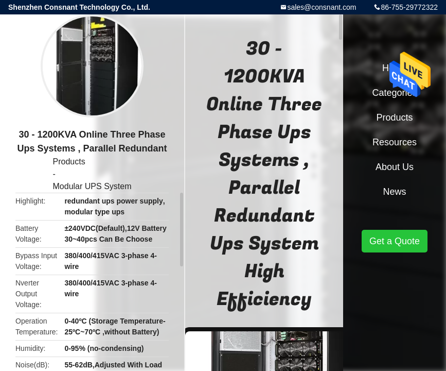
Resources (394, 142)
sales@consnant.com (321, 7)
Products (69, 161)
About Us (395, 167)
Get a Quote (394, 241)
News (394, 192)
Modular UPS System (92, 186)
